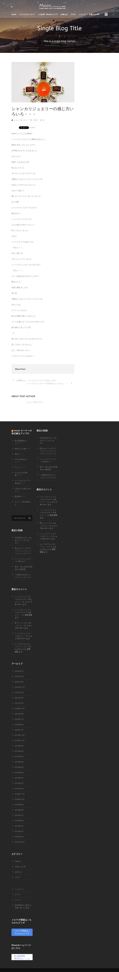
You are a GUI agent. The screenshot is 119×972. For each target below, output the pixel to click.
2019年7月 (19, 757)
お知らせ (64, 14)
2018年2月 (19, 831)
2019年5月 (19, 767)
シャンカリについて (27, 14)
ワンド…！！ (20, 467)
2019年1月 (19, 789)
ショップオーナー (21, 120)
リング (17, 900)
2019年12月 (20, 735)
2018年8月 (19, 810)
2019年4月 (19, 773)
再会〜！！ (19, 454)
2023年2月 (19, 682)
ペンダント (19, 889)
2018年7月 (19, 815)
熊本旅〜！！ (20, 496)
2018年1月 (19, 837)
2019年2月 (19, 783)
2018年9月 (19, 805)
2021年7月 (19, 692)
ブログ (73, 14)
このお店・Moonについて (48, 14)
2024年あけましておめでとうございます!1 (23, 540)
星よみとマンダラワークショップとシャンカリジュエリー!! (23, 550)
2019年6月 (19, 762)
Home (13, 14)
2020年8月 (19, 714)
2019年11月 (20, 741)
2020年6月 (19, 724)
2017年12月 (20, 842)
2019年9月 (19, 746)
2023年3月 (19, 676)
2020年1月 (19, 730)
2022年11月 (20, 687)
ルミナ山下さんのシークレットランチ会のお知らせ (23, 646)
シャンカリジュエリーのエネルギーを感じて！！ (23, 599)
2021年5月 (19, 698)
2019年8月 (19, 751)
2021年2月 (19, 703)
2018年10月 (20, 799)
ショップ (82, 14)
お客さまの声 (94, 14)
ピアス (17, 894)
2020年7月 (19, 719)
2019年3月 (19, 778)
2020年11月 (20, 708)
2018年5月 (19, 821)
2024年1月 (19, 671)
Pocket (32, 127)
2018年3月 (19, 826)
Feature (18, 861)
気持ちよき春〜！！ (23, 449)
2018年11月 (20, 794)
